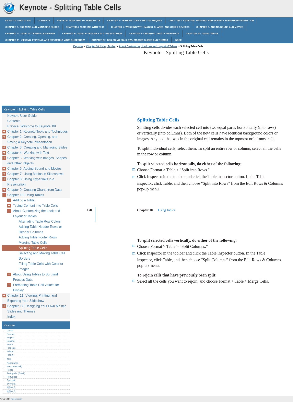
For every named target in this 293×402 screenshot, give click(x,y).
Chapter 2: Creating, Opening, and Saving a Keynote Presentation (211, 20)
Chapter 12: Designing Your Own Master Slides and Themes (129, 40)
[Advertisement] (106, 77)
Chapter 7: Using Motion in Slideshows (30, 33)
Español (11, 341)
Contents (44, 20)
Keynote (9, 8)
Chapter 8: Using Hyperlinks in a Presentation (92, 33)
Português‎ (12, 377)
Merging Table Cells (33, 242)
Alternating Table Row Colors (40, 221)
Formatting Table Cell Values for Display (36, 287)
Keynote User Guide (18, 20)
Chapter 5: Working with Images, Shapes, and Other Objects (150, 27)
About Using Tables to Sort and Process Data (35, 277)
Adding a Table (24, 200)
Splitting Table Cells (33, 248)
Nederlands (12, 363)
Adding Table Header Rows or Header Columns (40, 229)
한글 (9, 359)
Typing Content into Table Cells (35, 205)
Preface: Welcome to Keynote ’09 (78, 20)
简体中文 (11, 387)
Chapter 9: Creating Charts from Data (154, 33)
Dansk (10, 330)
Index (178, 40)
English (10, 337)
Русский (11, 380)
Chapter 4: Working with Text (85, 27)
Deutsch (11, 334)
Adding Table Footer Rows (38, 237)
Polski (10, 370)
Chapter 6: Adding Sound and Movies (220, 27)
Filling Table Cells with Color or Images (41, 266)
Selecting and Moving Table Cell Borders (42, 255)
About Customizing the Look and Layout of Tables (148, 46)
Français (11, 348)
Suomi (10, 344)
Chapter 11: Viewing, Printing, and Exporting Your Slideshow (45, 40)
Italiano (10, 351)
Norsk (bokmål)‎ (14, 366)
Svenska (11, 383)
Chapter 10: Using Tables (202, 33)
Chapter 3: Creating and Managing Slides (32, 27)
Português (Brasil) (16, 373)
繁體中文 (11, 391)
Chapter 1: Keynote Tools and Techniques (134, 20)
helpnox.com (16, 399)
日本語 (10, 355)
